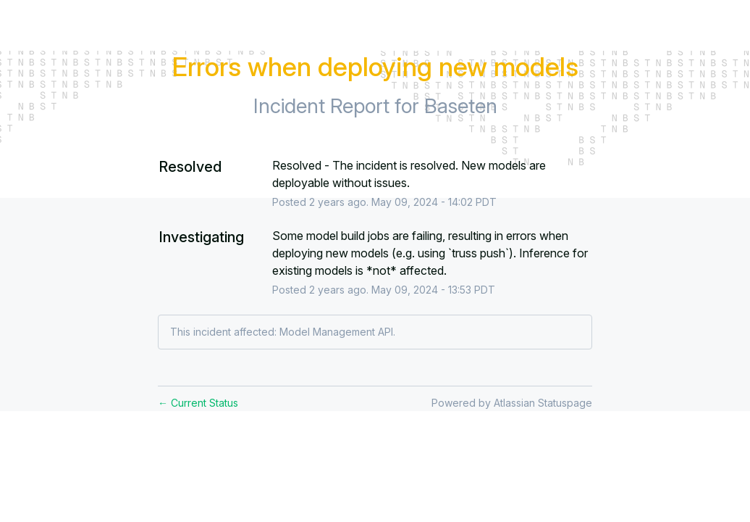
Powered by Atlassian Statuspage (511, 403)
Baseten (460, 106)
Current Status (198, 403)
